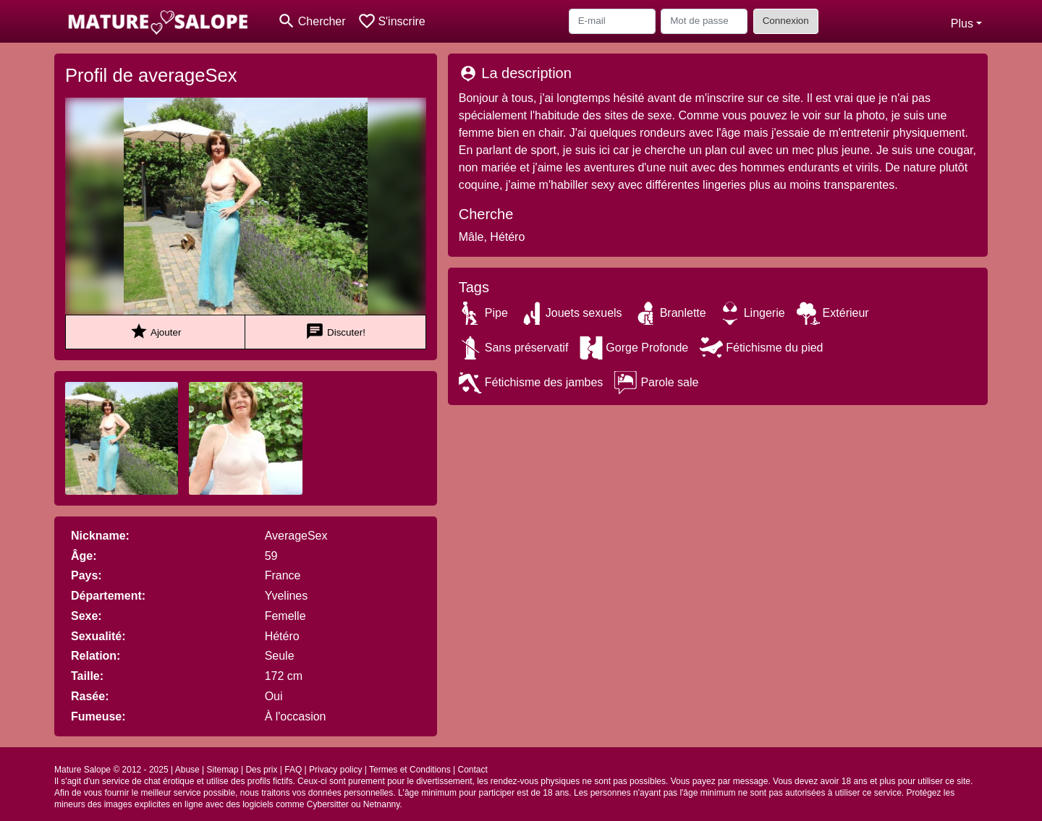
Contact (472, 770)
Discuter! (335, 331)
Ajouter (155, 331)
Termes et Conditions (410, 770)
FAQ (293, 770)
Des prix (261, 770)
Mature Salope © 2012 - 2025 (111, 770)
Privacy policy (335, 770)
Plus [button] (962, 23)
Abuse (187, 770)
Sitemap (223, 770)
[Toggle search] (311, 21)
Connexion (786, 20)
